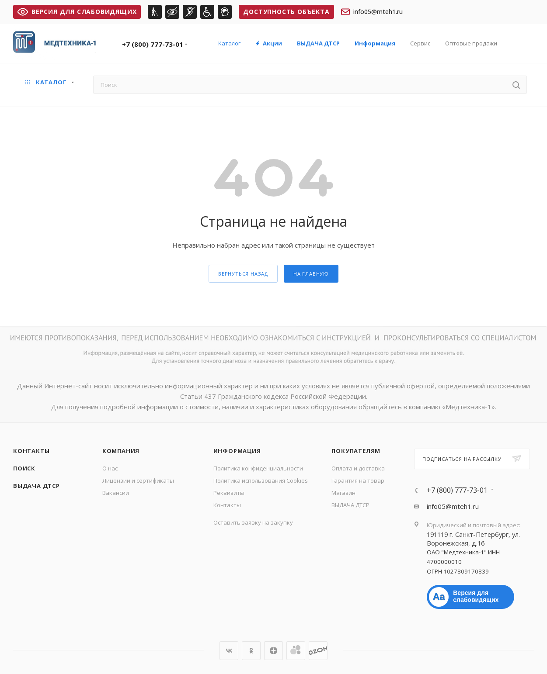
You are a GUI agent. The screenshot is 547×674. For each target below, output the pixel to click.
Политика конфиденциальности (258, 468)
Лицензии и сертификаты (138, 480)
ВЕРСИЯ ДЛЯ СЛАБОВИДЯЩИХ (76, 11)
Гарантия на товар (357, 480)
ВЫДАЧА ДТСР (36, 486)
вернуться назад (243, 273)
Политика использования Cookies (260, 480)
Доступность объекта (286, 11)
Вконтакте (228, 650)
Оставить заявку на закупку (253, 522)
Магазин (343, 493)
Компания (120, 451)
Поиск (24, 468)
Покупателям (355, 451)
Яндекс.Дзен (273, 650)
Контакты (31, 451)
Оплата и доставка (358, 468)
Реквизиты (228, 493)
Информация (237, 451)
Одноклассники (251, 650)
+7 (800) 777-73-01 (152, 44)
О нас (110, 468)
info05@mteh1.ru (372, 11)
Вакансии (115, 493)
